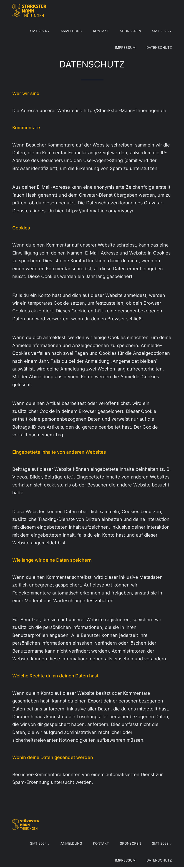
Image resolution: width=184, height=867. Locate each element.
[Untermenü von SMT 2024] (49, 31)
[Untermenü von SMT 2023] (171, 31)
